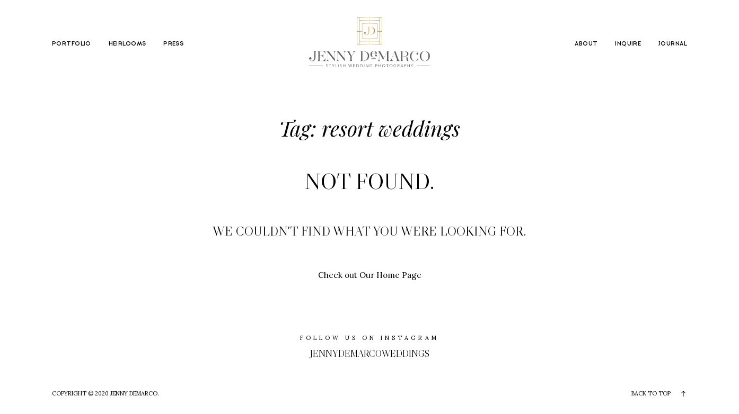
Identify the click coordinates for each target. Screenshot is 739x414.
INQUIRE (628, 44)
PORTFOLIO (71, 44)
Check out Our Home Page (369, 275)
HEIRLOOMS (127, 44)
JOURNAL (672, 44)
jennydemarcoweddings (369, 353)
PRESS (173, 44)
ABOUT (586, 44)
